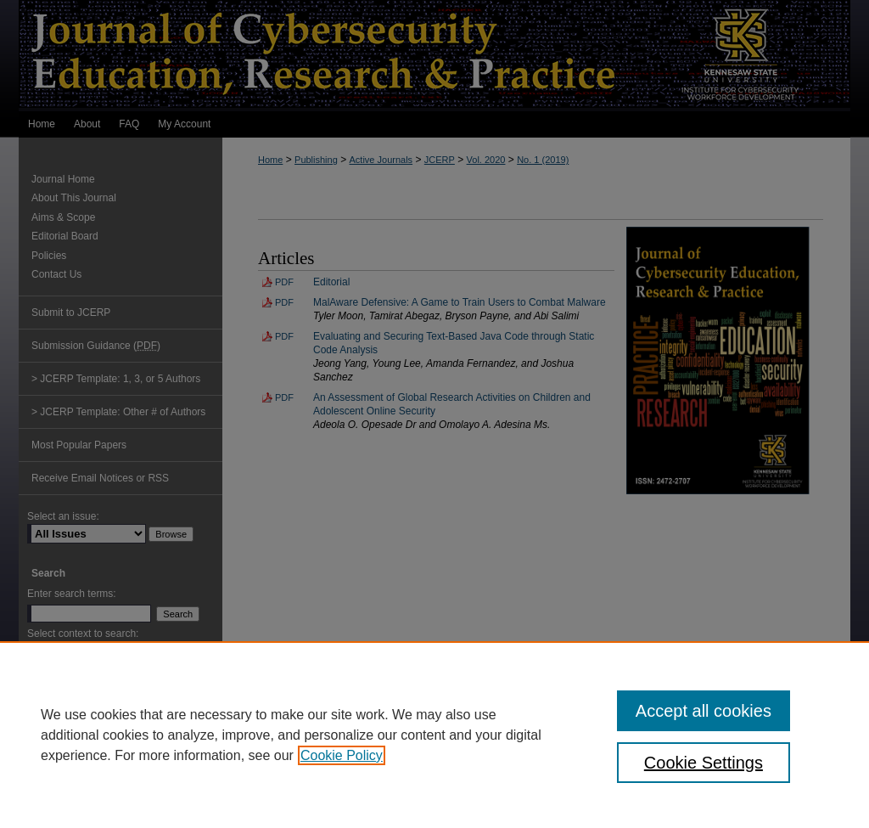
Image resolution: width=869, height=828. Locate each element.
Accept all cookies (703, 710)
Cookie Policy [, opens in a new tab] (341, 755)
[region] (434, 734)
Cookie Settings (703, 762)
